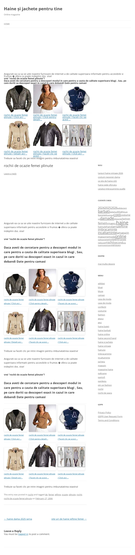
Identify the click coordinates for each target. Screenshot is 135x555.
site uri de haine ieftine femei (69, 518)
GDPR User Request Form (110, 416)
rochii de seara (105, 392)
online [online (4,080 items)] (120, 236)
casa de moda (104, 299)
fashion (101, 314)
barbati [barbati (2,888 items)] (104, 211)
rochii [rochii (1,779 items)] (110, 242)
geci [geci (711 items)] (114, 223)
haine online (104, 334)
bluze (100, 291)
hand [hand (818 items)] (109, 226)
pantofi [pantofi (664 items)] (109, 239)
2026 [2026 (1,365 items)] (114, 208)
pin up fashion (105, 385)
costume (102, 310)
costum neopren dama (109, 177)
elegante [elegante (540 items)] (118, 218)
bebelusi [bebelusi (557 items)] (113, 211)
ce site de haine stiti (107, 181)
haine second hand (107, 338)
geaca (100, 318)
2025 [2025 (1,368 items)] (107, 208)
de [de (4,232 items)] (111, 218)
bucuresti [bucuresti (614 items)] (102, 215)
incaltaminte (104, 357)
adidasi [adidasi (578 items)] (120, 208)
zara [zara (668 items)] (118, 245)
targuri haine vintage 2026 (110, 173)
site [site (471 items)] (124, 243)
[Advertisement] (28, 52)
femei (51, 494)
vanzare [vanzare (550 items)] (108, 245)
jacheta (101, 361)
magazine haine (105, 369)
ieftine (58, 494)
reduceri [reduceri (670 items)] (102, 242)
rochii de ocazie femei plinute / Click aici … (18, 115)
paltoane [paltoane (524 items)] (102, 239)
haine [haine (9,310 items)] (122, 222)
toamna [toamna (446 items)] (101, 245)
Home (7, 24)
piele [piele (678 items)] (124, 239)
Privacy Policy (104, 412)
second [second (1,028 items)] (118, 242)
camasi (101, 295)
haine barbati (104, 330)
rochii (30, 494)
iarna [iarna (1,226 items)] (115, 226)
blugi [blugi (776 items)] (120, 211)
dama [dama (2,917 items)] (104, 218)
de (46, 494)
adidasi (101, 283)
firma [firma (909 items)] (109, 223)
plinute (72, 494)
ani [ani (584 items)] (125, 208)
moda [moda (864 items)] (111, 236)
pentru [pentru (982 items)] (117, 239)
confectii (102, 306)
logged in (23, 534)
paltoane (102, 373)
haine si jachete (105, 342)
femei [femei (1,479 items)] (102, 223)
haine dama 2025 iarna (18, 518)
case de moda (104, 303)
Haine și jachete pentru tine (33, 9)
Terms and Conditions (108, 420)
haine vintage (104, 346)
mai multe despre (106, 263)
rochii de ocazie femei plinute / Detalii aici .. (18, 151)
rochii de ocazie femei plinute (18, 498)
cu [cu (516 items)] (99, 219)
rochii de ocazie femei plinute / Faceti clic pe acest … (77, 116)
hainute (101, 349)
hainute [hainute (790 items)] (102, 226)
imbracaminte (104, 353)
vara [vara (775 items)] (114, 245)
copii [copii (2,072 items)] (117, 214)
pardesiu (102, 381)
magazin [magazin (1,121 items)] (124, 233)
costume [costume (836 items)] (125, 214)
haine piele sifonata (107, 184)
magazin (102, 365)
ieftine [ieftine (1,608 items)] (123, 226)
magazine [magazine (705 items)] (103, 236)
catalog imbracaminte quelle (111, 188)
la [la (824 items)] (118, 232)
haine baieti (103, 326)
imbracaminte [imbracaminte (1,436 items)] (107, 229)
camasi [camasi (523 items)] (110, 215)
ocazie (65, 494)
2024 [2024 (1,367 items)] (101, 208)
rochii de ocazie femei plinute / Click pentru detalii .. (47, 116)
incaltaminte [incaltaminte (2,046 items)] (107, 232)
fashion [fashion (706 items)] (126, 218)
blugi (100, 287)
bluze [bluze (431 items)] (125, 212)
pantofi (101, 377)
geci (100, 322)
